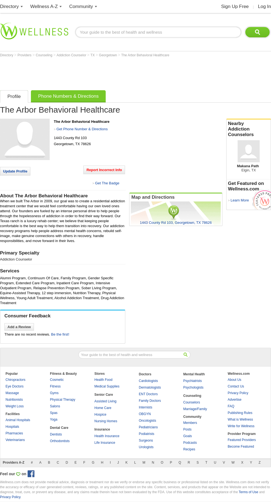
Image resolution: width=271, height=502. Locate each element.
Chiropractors (15, 380)
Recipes (189, 449)
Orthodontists (60, 441)
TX (93, 55)
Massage (12, 393)
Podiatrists (146, 434)
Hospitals (12, 427)
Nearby (248, 129)
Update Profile (15, 171)
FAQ (231, 406)
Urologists (146, 447)
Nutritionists (14, 400)
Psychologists (193, 387)
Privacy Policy (238, 393)
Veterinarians (15, 440)
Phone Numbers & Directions (68, 96)
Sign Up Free (235, 6)
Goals (187, 436)
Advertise (234, 400)
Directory (9, 6)
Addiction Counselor (72, 55)
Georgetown (108, 55)
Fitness (55, 386)
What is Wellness (240, 419)
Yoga (53, 419)
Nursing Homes (105, 421)
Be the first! (60, 334)
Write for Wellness (241, 426)
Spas (53, 413)
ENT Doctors (148, 394)
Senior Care (103, 395)
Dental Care (59, 428)
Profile (14, 96)
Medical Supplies (106, 386)
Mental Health (194, 374)
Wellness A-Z (44, 6)
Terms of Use (248, 492)
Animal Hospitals (18, 420)
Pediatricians (148, 427)
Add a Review (19, 327)
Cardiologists (148, 381)
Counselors (191, 402)
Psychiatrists (192, 381)
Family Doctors (150, 401)
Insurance (102, 429)
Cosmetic (57, 380)
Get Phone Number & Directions (82, 129)
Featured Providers (242, 440)
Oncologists (147, 421)
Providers (24, 55)
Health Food (103, 380)
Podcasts (190, 443)
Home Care (102, 408)
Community (81, 6)
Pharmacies (14, 433)
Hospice (100, 414)
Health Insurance (106, 436)
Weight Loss (15, 406)
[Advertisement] (100, 72)
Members (190, 423)
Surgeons (146, 440)
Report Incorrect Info (104, 170)
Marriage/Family (195, 409)
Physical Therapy (62, 400)
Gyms (54, 393)
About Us (234, 380)
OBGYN (145, 414)
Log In (264, 6)
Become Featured (241, 446)
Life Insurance (104, 443)
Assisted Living (105, 401)
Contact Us (236, 386)
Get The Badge (107, 183)
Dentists (56, 434)
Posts (187, 429)
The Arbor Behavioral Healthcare (145, 55)
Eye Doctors (14, 386)
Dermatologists (150, 387)
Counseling (44, 55)
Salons (55, 406)
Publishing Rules (240, 413)
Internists (145, 407)
